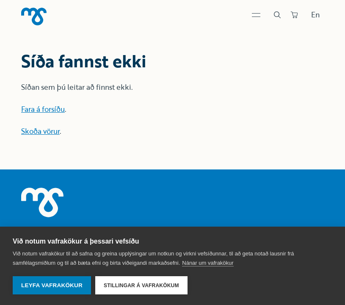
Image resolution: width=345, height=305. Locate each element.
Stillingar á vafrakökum (141, 285)
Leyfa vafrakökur (52, 285)
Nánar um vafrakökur (207, 263)
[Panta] (294, 14)
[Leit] (277, 14)
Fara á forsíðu (43, 109)
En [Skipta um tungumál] (315, 14)
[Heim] (34, 16)
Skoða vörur (40, 131)
